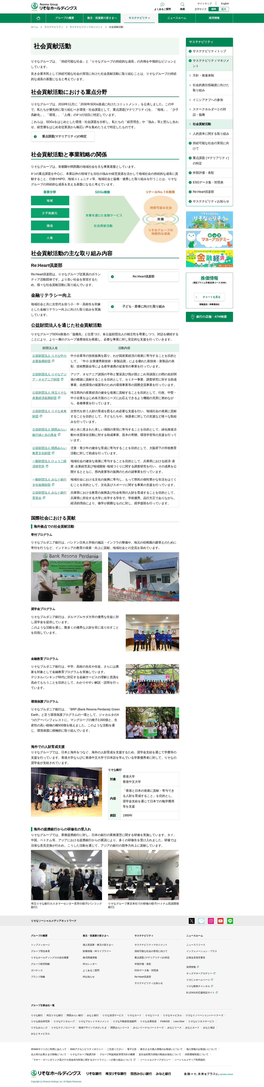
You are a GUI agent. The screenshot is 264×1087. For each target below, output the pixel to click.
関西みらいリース (119, 1027)
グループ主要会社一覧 (43, 1005)
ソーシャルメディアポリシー (155, 1059)
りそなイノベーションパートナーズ (204, 1015)
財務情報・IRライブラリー (97, 951)
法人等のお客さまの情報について (48, 1054)
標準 (213, 9)
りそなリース (152, 1015)
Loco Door (179, 1021)
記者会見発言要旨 (195, 957)
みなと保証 (209, 1027)
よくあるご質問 (162, 9)
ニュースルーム (194, 935)
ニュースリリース (195, 944)
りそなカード (134, 1015)
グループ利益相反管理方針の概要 (117, 1054)
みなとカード (192, 1027)
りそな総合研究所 (40, 1021)
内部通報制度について (196, 1054)
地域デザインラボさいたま (92, 1027)
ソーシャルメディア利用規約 (189, 1059)
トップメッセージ (40, 944)
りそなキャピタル (172, 1015)
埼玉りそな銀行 (54, 1015)
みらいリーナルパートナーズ (148, 1027)
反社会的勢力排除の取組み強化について (160, 1054)
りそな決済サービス (113, 1015)
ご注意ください (115, 1049)
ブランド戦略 (38, 976)
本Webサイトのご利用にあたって (49, 1049)
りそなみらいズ (39, 1027)
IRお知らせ (89, 976)
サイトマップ (204, 3)
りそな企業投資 (148, 1021)
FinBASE (165, 1021)
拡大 (223, 9)
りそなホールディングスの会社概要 (50, 957)
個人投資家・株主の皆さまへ (98, 944)
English (225, 3)
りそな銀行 (37, 1015)
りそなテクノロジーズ (63, 1027)
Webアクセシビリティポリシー (86, 1049)
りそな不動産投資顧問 (124, 1021)
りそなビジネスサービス (201, 1021)
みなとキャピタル (40, 1033)
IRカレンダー (90, 964)
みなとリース (174, 1027)
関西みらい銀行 (75, 1015)
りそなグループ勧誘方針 (83, 1054)
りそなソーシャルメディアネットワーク (53, 920)
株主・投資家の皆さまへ (96, 935)
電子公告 (132, 1049)
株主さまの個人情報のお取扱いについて (161, 1049)
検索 (182, 9)
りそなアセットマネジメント (93, 1021)
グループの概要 (39, 935)
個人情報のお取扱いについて (201, 1049)
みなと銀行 (93, 1015)
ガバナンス (37, 970)
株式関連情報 (90, 957)
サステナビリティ (144, 935)
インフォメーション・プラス (201, 951)
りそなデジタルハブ (64, 1021)
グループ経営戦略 (40, 964)
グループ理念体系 (40, 951)
